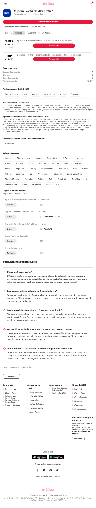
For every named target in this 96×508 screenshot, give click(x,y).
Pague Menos (47, 169)
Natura (85, 169)
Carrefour (77, 163)
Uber (88, 179)
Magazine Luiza (11, 94)
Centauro (43, 163)
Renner (31, 163)
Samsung (20, 174)
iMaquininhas (80, 409)
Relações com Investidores (10, 397)
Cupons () (32, 33)
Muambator (79, 405)
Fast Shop (76, 179)
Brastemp (75, 94)
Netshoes (80, 158)
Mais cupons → (52, 184)
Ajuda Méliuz (35, 412)
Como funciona (36, 392)
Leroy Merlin (63, 169)
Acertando (9, 144)
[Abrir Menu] (5, 3)
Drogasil (19, 163)
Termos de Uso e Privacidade (12, 401)
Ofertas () (46, 33)
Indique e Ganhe (36, 408)
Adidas (41, 179)
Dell (25, 94)
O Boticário (62, 179)
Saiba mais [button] (78, 439)
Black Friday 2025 (59, 393)
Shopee (39, 158)
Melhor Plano (79, 393)
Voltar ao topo (11, 376)
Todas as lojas (14, 367)
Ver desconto (54, 46)
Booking (33, 169)
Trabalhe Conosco (12, 405)
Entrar (90, 3)
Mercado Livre (11, 184)
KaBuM (8, 163)
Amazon (35, 94)
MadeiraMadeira (12, 179)
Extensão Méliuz (36, 396)
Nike (75, 169)
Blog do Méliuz (11, 393)
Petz (30, 174)
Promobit (78, 389)
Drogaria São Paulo (60, 163)
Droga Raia (19, 169)
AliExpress (67, 158)
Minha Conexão (80, 397)
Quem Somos (10, 389)
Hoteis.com (57, 174)
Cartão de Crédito (37, 404)
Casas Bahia (49, 94)
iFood (24, 184)
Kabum (63, 94)
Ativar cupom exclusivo (48, 22)
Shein (7, 169)
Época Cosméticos (74, 174)
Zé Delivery (36, 184)
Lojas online (34, 400)
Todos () (18, 33)
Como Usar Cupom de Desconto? (59, 389)
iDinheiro (78, 401)
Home (5, 367)
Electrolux (29, 179)
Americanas (43, 174)
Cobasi (8, 174)
